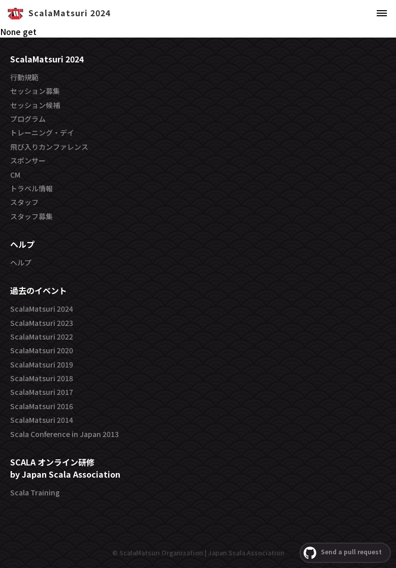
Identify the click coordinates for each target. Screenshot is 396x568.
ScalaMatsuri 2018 (41, 378)
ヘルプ (20, 262)
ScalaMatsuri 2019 (41, 364)
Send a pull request (343, 553)
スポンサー (28, 160)
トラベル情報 (31, 188)
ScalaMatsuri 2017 (41, 392)
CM (15, 175)
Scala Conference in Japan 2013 (64, 434)
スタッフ (24, 202)
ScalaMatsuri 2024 (41, 309)
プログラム (28, 119)
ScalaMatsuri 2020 (41, 350)
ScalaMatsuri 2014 (41, 420)
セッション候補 (35, 105)
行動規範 (24, 77)
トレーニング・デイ (42, 132)
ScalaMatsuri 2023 (41, 323)
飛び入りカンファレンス (49, 147)
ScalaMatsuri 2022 (41, 336)
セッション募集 (35, 91)
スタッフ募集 (31, 216)
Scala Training (35, 492)
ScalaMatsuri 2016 (41, 406)
